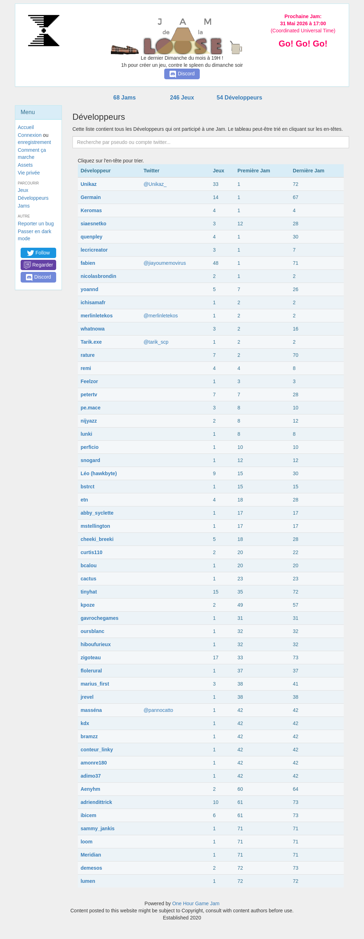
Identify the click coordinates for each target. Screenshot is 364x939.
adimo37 (91, 776)
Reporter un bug (36, 223)
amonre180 (94, 763)
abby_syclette (97, 513)
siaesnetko (93, 223)
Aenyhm (90, 789)
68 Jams (124, 98)
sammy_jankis (98, 828)
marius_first (95, 684)
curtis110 (91, 552)
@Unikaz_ (155, 184)
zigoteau (91, 657)
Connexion (30, 135)
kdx (85, 723)
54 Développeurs (239, 98)
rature (88, 355)
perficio (90, 447)
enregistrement (34, 142)
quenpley (91, 237)
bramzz (89, 736)
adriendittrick (96, 802)
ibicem (88, 815)
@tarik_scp (156, 342)
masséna (91, 710)
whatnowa (93, 329)
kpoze (88, 605)
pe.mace (91, 408)
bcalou (89, 565)
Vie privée (29, 173)
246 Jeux (182, 98)
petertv (89, 394)
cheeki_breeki (97, 539)
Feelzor (89, 381)
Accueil (26, 127)
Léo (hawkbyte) (99, 473)
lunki (86, 434)
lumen (88, 881)
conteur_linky (97, 749)
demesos (91, 868)
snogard (90, 460)
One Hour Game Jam (195, 903)
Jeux (23, 190)
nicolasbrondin (98, 276)
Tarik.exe (91, 342)
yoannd (89, 289)
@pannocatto (158, 710)
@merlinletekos (161, 315)
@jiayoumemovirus (165, 263)
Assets (25, 165)
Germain (91, 197)
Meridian (91, 855)
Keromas (91, 210)
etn (84, 500)
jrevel (87, 697)
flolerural (91, 671)
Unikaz (89, 184)
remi (86, 368)
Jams (24, 206)
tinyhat (89, 592)
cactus (88, 578)
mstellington (95, 526)
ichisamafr (93, 302)
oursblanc (93, 631)
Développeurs (33, 198)
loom (86, 841)
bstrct (88, 486)
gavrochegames (100, 618)
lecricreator (94, 250)
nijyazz (89, 421)
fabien (88, 263)
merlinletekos (97, 315)
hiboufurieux (96, 644)
